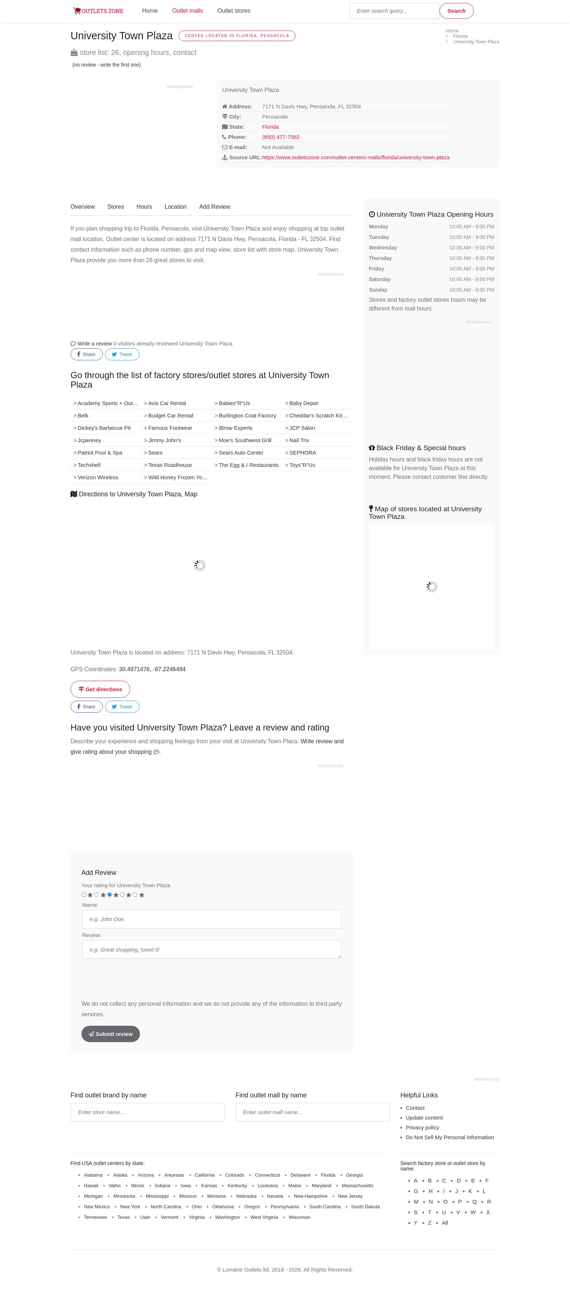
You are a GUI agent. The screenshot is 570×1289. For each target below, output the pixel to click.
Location (176, 207)
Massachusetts (357, 1185)
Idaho (115, 1185)
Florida (270, 127)
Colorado (235, 1175)
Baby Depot (303, 403)
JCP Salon (302, 428)
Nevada (275, 1196)
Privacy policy (422, 1127)
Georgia (354, 1175)
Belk (83, 415)
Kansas (209, 1185)
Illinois (137, 1185)
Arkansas (174, 1175)
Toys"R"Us (302, 465)
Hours (144, 207)
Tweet (122, 354)
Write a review (91, 343)
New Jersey (350, 1196)
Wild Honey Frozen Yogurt (180, 477)
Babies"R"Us (234, 403)
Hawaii (91, 1185)
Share (86, 354)
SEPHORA (302, 452)
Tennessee (95, 1217)
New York (130, 1206)
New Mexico (97, 1206)
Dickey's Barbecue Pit (104, 428)
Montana (216, 1196)
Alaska (120, 1175)
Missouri (188, 1196)
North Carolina (166, 1206)
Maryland (321, 1185)
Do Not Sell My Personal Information (450, 1137)
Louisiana (268, 1185)
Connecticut (267, 1175)
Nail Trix (299, 440)
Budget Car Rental (170, 415)
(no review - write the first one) (106, 65)
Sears (155, 452)
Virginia (197, 1217)
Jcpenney (89, 440)
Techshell (89, 465)
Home (150, 11)
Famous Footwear (170, 428)
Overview (83, 207)
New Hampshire (310, 1196)
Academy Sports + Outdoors (109, 403)
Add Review (214, 207)
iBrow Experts (236, 428)
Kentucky (237, 1185)
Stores (115, 207)
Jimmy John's (164, 440)
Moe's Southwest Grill (245, 440)
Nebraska (246, 1196)
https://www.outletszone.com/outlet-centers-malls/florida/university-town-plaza (355, 157)
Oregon (252, 1206)
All (445, 1223)
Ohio (197, 1206)
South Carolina (325, 1206)
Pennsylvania (285, 1206)
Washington (227, 1217)
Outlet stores (233, 11)
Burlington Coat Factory (247, 415)
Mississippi (157, 1196)
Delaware (300, 1175)
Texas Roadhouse (170, 465)
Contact (415, 1108)
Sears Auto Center (241, 452)
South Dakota (365, 1206)
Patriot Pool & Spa (100, 452)
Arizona (146, 1175)
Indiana (162, 1185)
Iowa (185, 1185)
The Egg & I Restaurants (248, 465)
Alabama (93, 1175)
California (205, 1175)
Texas (123, 1217)
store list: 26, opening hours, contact (134, 52)
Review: (91, 935)
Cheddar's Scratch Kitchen (321, 415)
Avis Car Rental (167, 403)
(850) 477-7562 (281, 137)
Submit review (111, 1034)
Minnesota (124, 1196)
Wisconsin (299, 1217)
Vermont (169, 1217)
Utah (145, 1217)
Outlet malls (187, 11)
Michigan (93, 1196)
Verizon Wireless (98, 477)
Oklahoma (223, 1206)
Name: (90, 905)
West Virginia (264, 1217)
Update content (424, 1117)
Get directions (100, 689)
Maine (294, 1185)
